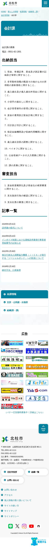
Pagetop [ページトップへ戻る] (43, 430)
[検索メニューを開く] (45, 3)
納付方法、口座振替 (11, 270)
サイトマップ (10, 511)
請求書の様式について (12, 228)
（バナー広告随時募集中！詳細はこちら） (24, 412)
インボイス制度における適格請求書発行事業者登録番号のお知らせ (24, 241)
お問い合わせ (13, 480)
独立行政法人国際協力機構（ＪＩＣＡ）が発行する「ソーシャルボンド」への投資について (24, 256)
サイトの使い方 (11, 505)
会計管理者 (5, 15)
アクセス (8, 495)
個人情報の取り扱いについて (17, 500)
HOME (3, 12)
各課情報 (23, 12)
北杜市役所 (12, 472)
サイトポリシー (11, 516)
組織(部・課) (33, 12)
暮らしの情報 (13, 12)
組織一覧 (35, 472)
